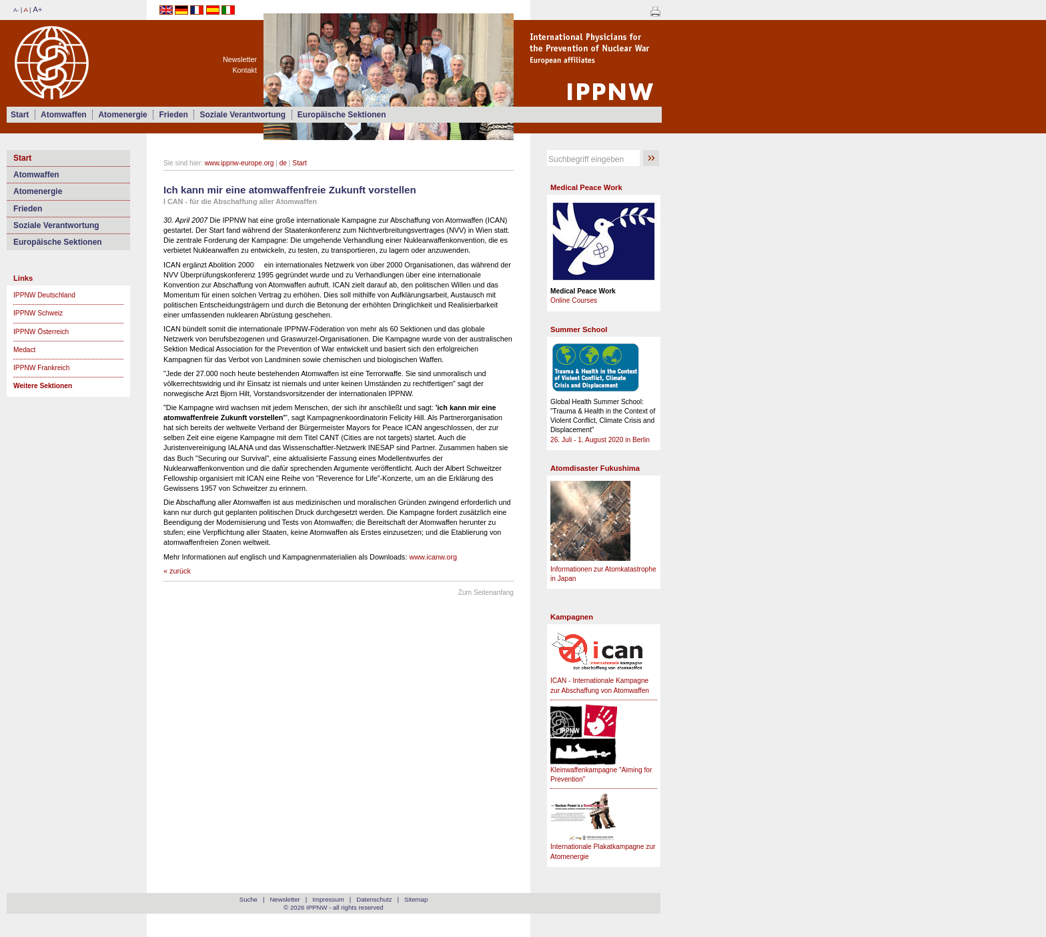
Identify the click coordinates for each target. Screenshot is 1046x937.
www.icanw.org (433, 557)
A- (16, 10)
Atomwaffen (64, 114)
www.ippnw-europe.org (239, 163)
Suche (248, 899)
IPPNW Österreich (41, 331)
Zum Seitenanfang (486, 592)
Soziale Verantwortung (242, 114)
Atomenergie (122, 114)
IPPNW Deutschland (44, 295)
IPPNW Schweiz (38, 313)
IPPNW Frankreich (41, 367)
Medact (24, 349)
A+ (37, 9)
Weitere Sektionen (42, 385)
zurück (180, 571)
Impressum (328, 899)
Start (20, 114)
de (283, 163)
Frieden (173, 114)
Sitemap (416, 899)
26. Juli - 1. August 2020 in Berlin (600, 439)
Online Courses (573, 300)
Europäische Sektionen (342, 114)
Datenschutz (374, 899)
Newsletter (240, 59)
